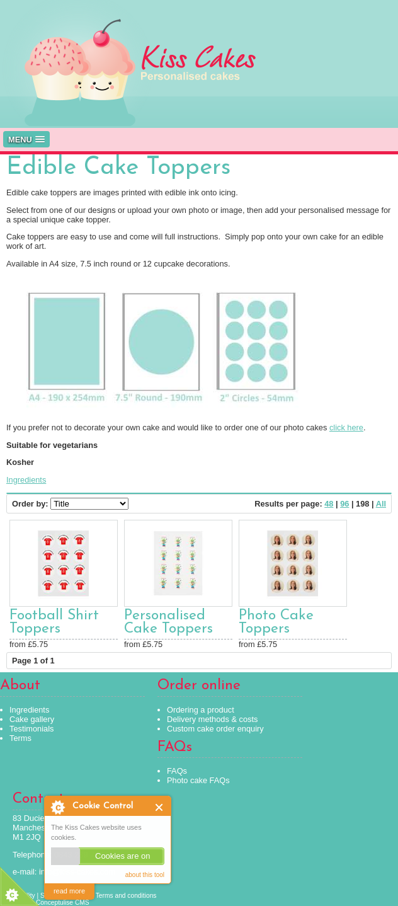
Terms (20, 738)
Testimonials (31, 728)
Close (160, 807)
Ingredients (26, 480)
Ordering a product (200, 709)
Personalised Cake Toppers (168, 622)
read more (69, 891)
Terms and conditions (126, 895)
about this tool (144, 874)
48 (328, 503)
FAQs (177, 771)
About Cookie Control (57, 807)
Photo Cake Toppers (276, 622)
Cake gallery (31, 719)
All (381, 503)
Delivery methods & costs (212, 719)
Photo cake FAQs (198, 780)
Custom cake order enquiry (215, 728)
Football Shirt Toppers (54, 622)
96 (344, 503)
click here (346, 427)
